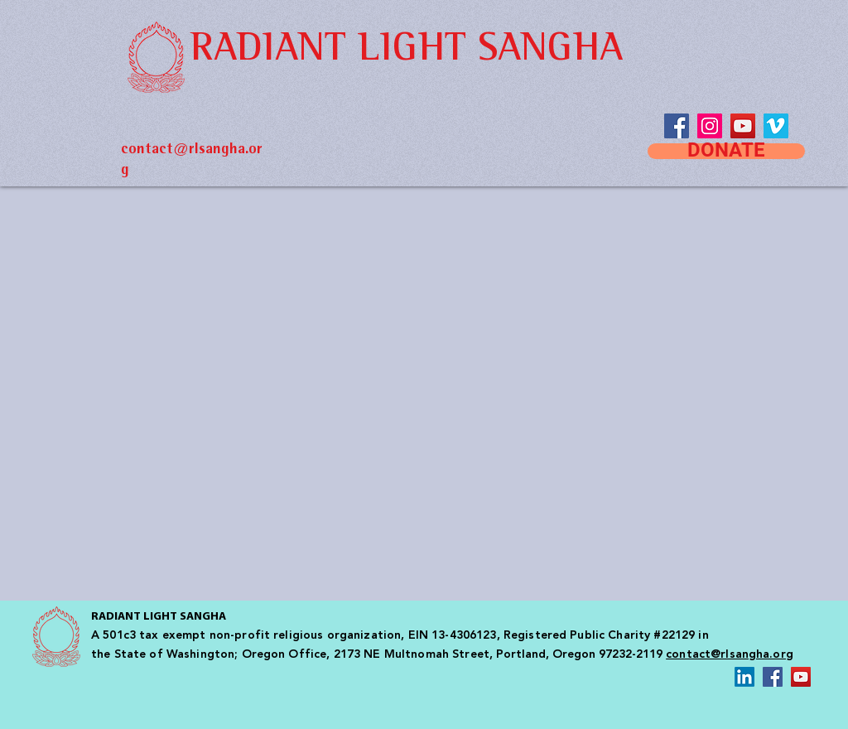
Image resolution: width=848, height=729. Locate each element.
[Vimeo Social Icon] (776, 125)
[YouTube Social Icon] (742, 125)
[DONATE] (726, 151)
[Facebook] (676, 125)
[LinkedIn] (744, 677)
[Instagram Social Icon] (709, 125)
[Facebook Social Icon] (773, 677)
